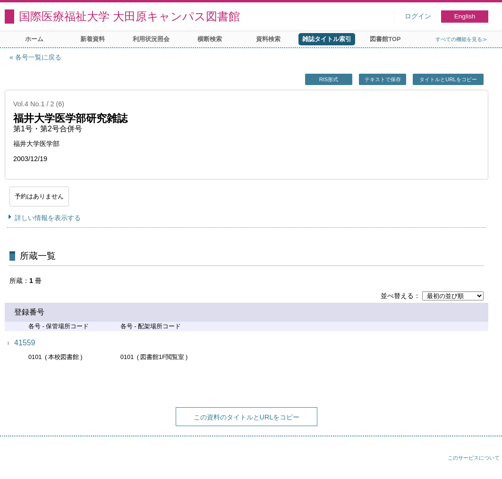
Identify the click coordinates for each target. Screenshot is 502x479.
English (465, 16)
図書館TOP (385, 39)
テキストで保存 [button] (383, 79)
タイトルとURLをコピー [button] (447, 79)
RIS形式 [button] (329, 79)
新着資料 (92, 39)
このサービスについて (474, 458)
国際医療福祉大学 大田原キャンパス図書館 (129, 16)
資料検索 (268, 39)
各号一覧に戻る (38, 57)
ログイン (418, 16)
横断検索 (209, 39)
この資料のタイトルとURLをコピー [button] (247, 417)
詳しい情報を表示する (48, 218)
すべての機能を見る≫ (461, 39)
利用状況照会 (151, 39)
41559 (24, 343)
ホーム (34, 39)
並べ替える (397, 295)
